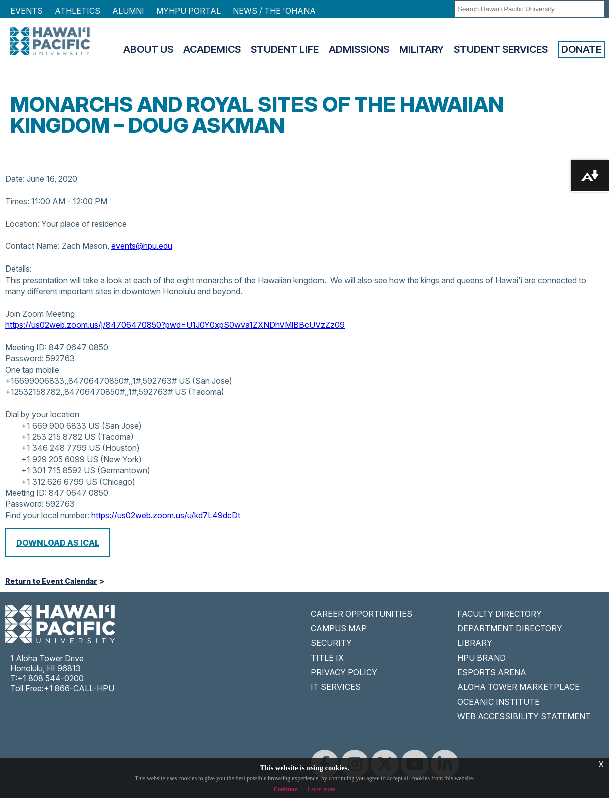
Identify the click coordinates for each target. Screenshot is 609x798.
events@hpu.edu (141, 246)
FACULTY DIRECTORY (499, 614)
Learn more (322, 789)
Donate (581, 49)
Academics (212, 49)
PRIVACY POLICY (344, 672)
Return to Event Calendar (51, 581)
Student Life (285, 49)
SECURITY (331, 643)
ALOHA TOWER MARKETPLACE (518, 687)
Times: (17, 201)
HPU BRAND (481, 658)
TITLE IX (327, 658)
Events (26, 11)
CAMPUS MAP (339, 628)
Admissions (359, 49)
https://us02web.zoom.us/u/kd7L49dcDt (165, 515)
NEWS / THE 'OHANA (274, 11)
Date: (15, 179)
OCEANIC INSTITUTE (498, 702)
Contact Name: (32, 246)
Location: (22, 224)
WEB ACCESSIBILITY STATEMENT (524, 716)
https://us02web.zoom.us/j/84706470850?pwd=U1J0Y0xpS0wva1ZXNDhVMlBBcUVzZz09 (175, 325)
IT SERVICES (336, 687)
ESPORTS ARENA (491, 672)
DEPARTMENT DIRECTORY (509, 628)
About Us (148, 49)
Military (421, 49)
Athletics (77, 11)
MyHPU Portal (188, 11)
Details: (18, 268)
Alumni (128, 11)
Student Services (501, 49)
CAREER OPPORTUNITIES (361, 614)
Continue (285, 789)
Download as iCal (57, 543)
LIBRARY (474, 643)
